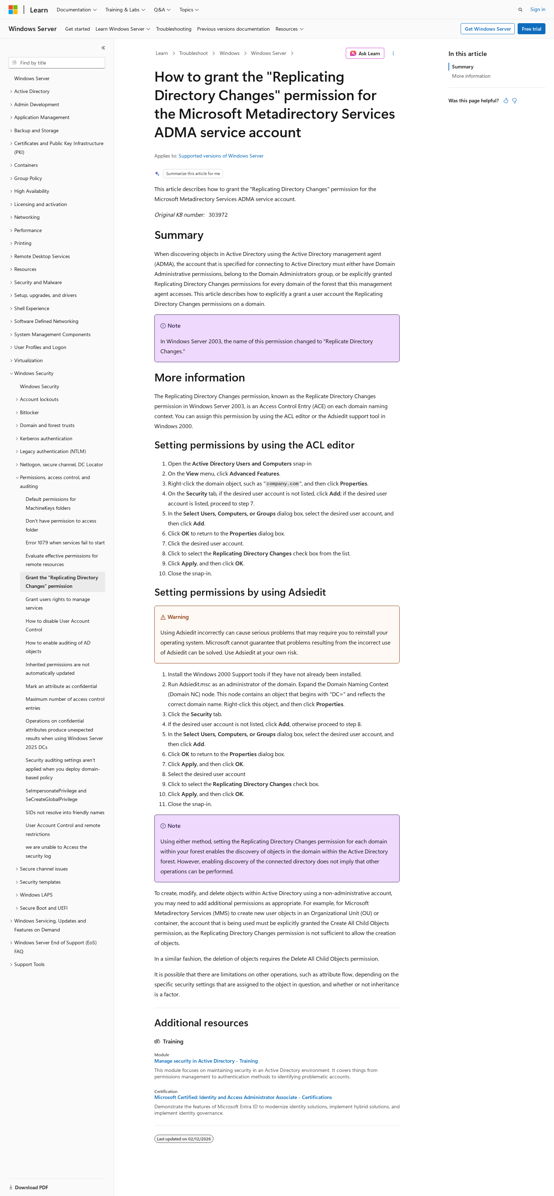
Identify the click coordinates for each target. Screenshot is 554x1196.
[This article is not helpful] (514, 100)
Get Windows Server (488, 28)
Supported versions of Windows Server (221, 155)
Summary (462, 66)
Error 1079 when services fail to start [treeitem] (65, 542)
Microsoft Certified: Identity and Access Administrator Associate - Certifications (243, 1097)
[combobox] (57, 62)
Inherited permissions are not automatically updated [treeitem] (57, 669)
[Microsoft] (13, 9)
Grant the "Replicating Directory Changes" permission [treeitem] (62, 582)
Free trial (532, 28)
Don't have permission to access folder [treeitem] (61, 525)
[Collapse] (103, 47)
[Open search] (520, 9)
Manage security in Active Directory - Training (206, 1061)
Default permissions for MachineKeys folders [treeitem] (51, 503)
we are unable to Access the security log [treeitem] (56, 851)
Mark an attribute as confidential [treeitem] (61, 686)
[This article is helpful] (506, 100)
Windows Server (268, 53)
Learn (162, 53)
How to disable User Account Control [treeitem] (57, 625)
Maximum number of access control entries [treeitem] (65, 703)
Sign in (537, 9)
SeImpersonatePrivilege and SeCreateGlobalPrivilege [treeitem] (56, 795)
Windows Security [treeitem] (39, 386)
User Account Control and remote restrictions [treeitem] (63, 829)
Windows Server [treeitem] (32, 78)
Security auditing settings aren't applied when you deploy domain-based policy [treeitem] (63, 768)
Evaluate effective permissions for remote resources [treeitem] (62, 560)
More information (471, 75)
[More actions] (393, 53)
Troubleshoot (193, 53)
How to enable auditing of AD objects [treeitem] (58, 647)
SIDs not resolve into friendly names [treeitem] (65, 812)
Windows (230, 53)
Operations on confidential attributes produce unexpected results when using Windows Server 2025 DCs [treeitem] (64, 733)
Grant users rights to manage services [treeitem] (58, 603)
